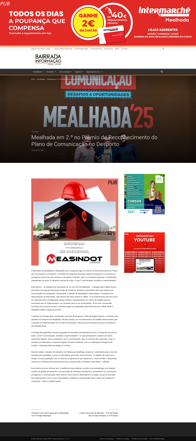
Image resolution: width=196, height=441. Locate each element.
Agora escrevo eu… (95, 72)
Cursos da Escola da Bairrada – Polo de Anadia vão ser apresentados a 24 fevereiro (99, 414)
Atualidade (38, 72)
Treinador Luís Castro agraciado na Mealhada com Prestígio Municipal (49, 414)
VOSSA (67, 439)
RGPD (117, 49)
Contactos (124, 49)
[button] (162, 72)
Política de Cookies (122, 439)
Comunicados (66, 72)
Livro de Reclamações (157, 439)
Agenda (79, 72)
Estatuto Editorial (96, 49)
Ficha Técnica (108, 49)
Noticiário (51, 72)
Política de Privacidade (139, 439)
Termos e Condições (107, 439)
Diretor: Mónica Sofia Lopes (63, 49)
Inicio (33, 79)
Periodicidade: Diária (81, 49)
